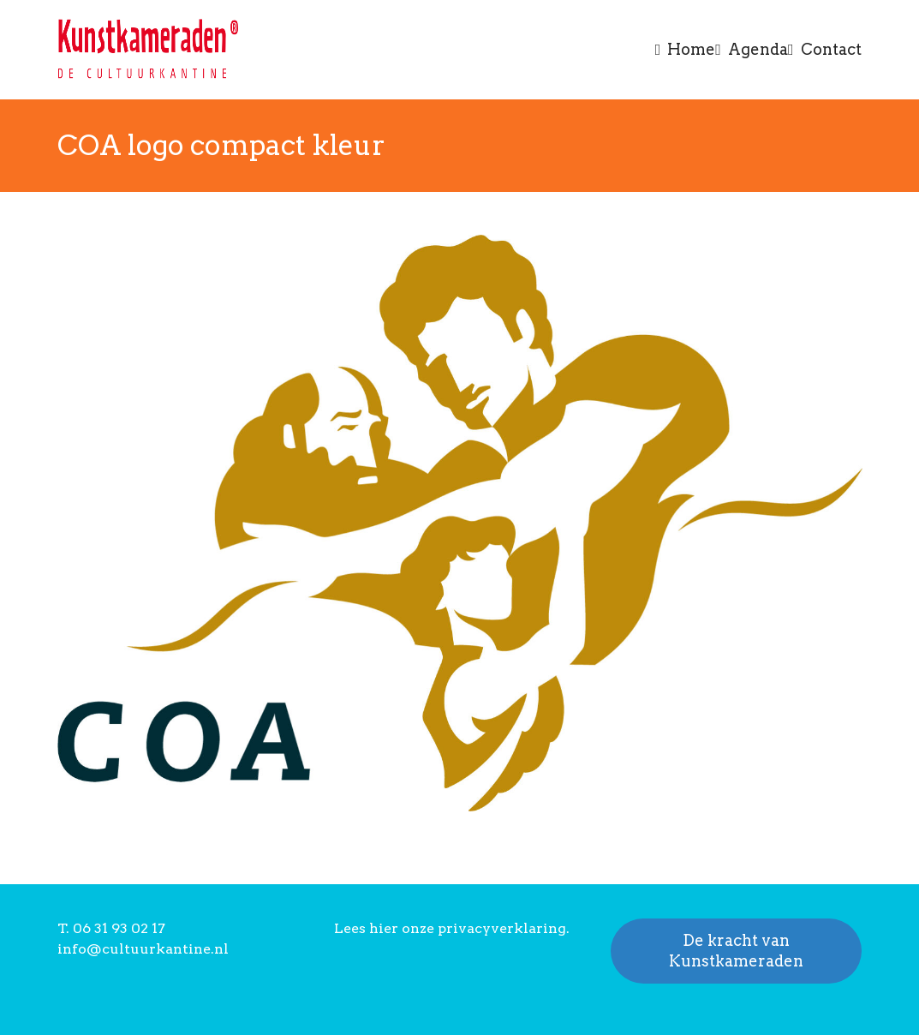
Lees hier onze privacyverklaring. (452, 928)
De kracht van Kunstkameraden (736, 950)
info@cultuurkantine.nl (143, 949)
